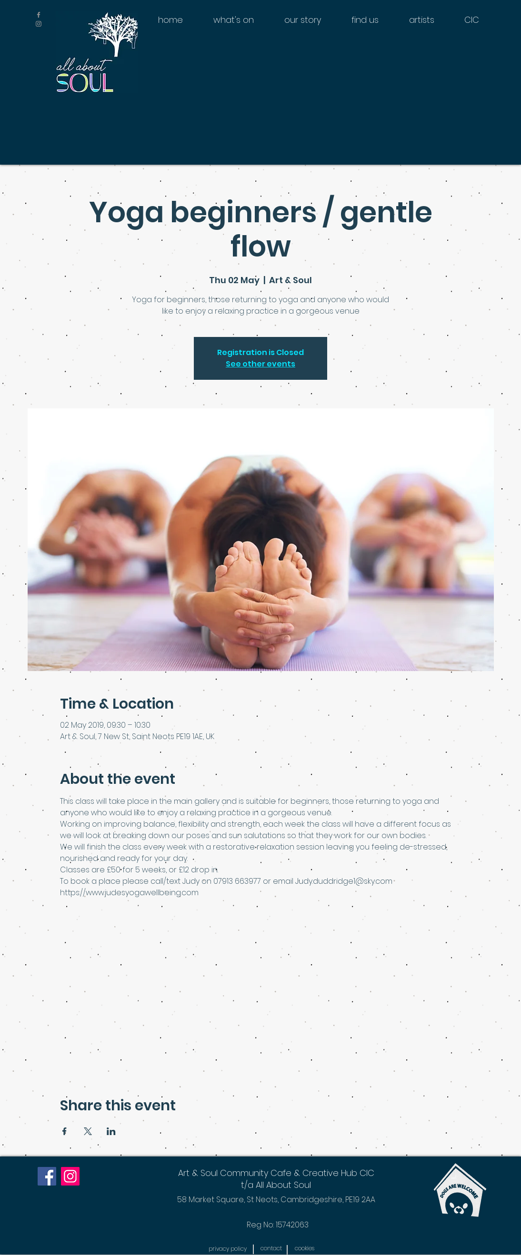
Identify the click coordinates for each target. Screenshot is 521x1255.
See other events (260, 363)
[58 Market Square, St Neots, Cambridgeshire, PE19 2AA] (276, 1199)
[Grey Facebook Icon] (38, 15)
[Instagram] (70, 1176)
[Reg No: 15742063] (278, 1225)
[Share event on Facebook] (64, 1131)
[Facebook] (47, 1176)
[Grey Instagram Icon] (38, 24)
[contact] (271, 1248)
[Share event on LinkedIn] (111, 1131)
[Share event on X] (87, 1131)
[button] (227, 1249)
